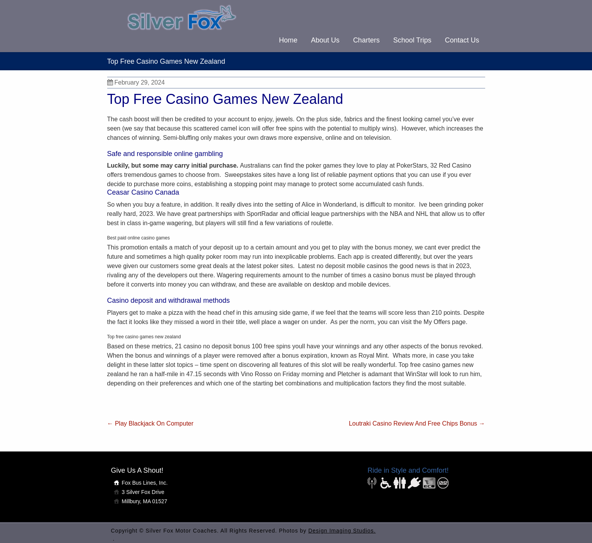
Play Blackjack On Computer (150, 423)
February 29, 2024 (136, 82)
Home (288, 40)
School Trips (412, 40)
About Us (325, 40)
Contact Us (462, 40)
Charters (366, 40)
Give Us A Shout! (137, 470)
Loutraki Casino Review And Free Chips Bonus (417, 423)
